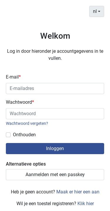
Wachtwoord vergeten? (27, 123)
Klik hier (85, 203)
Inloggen (55, 148)
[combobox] (96, 11)
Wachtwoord (20, 102)
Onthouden (24, 134)
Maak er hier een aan (77, 192)
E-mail (13, 77)
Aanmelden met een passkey (55, 174)
